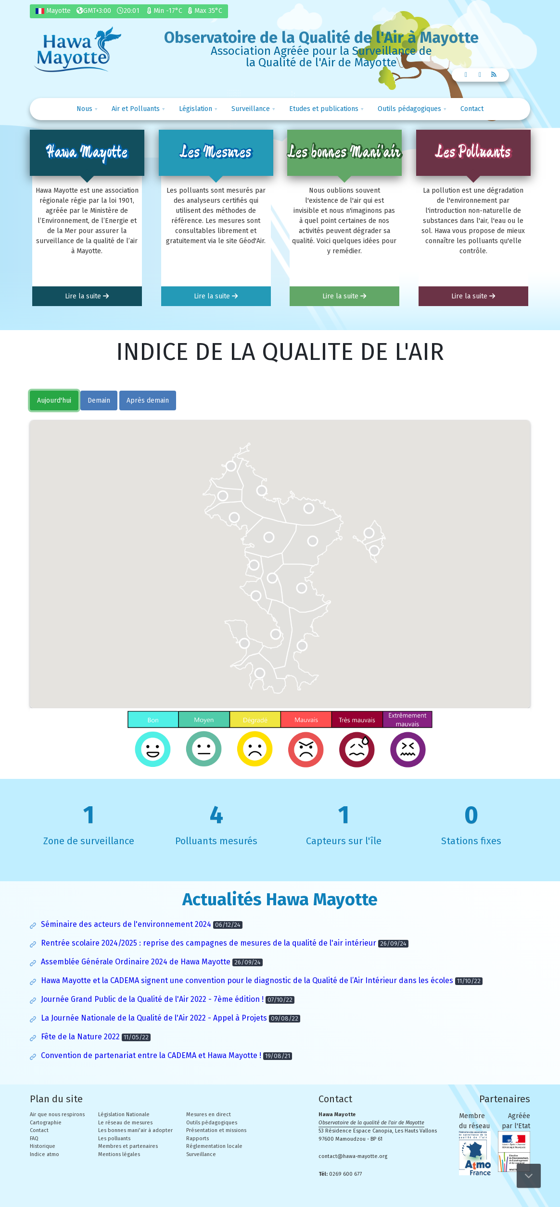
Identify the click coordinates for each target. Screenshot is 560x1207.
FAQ (34, 1138)
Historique (42, 1146)
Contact (472, 109)
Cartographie (46, 1123)
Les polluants (114, 1138)
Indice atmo (44, 1154)
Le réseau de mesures (125, 1123)
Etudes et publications (323, 109)
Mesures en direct (208, 1114)
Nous (84, 109)
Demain (99, 400)
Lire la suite (87, 296)
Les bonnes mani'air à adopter (135, 1130)
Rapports (197, 1138)
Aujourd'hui (54, 400)
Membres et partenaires (128, 1146)
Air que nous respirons (57, 1114)
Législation (195, 109)
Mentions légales (119, 1154)
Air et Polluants (136, 109)
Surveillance (250, 109)
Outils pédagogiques (409, 109)
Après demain (148, 400)
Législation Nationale (124, 1114)
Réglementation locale (214, 1146)
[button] (223, 496)
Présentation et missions (216, 1130)
